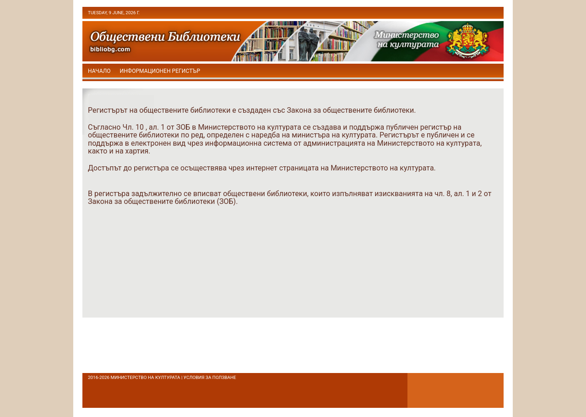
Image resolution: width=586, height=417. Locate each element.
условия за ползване (210, 377)
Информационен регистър (160, 71)
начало (99, 71)
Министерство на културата (145, 377)
